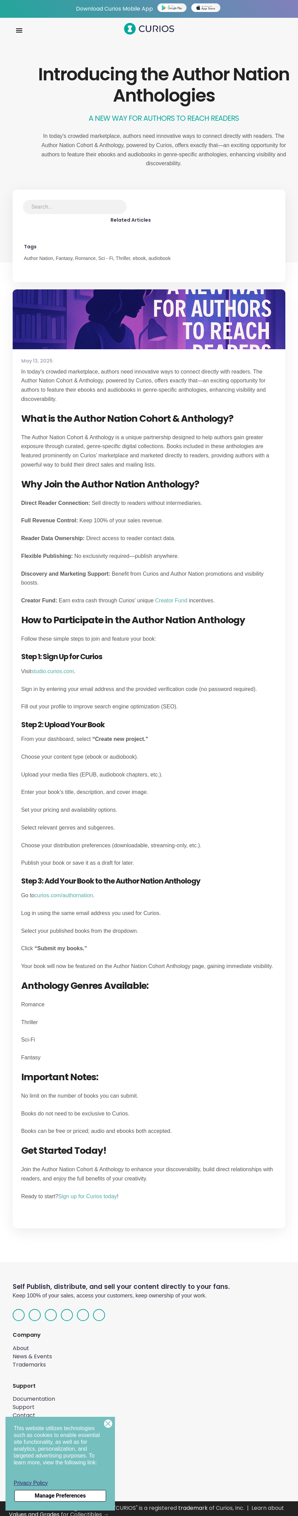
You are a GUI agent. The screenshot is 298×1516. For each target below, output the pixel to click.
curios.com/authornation (64, 890)
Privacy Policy (31, 1483)
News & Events (32, 1351)
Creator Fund (171, 595)
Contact (24, 1410)
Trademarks (29, 1359)
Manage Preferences (60, 1495)
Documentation (34, 1394)
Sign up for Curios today (87, 1191)
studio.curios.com (52, 666)
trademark (193, 1503)
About (21, 1343)
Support (24, 1402)
